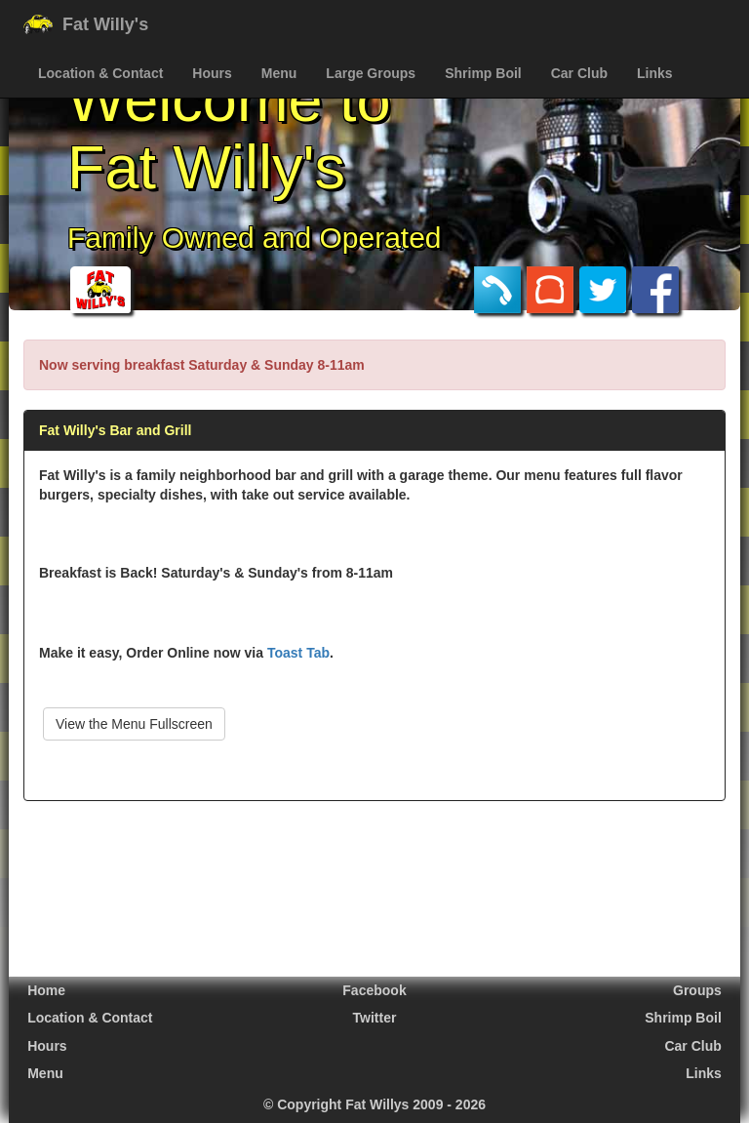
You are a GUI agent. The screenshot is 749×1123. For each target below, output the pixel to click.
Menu (279, 73)
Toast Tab (298, 653)
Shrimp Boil (483, 73)
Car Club (579, 73)
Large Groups (370, 73)
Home (46, 990)
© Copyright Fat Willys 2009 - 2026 (374, 1104)
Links (655, 73)
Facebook (374, 990)
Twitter (375, 1017)
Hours (211, 73)
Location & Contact (100, 73)
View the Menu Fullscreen (134, 724)
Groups (697, 990)
